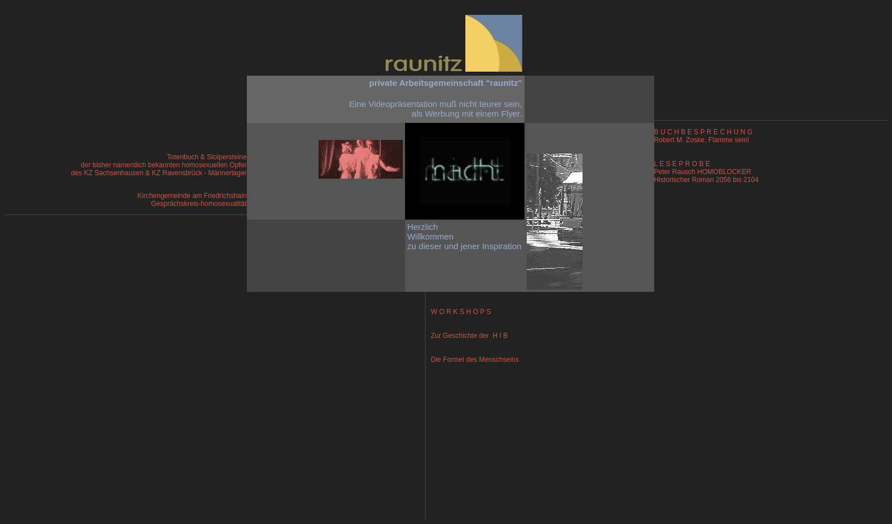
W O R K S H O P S (459, 312)
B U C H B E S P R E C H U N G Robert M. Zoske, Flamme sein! (703, 136)
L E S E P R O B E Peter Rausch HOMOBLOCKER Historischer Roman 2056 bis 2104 (706, 172)
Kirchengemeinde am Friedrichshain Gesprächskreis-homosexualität (191, 200)
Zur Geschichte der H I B (467, 336)
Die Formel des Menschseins (473, 360)
